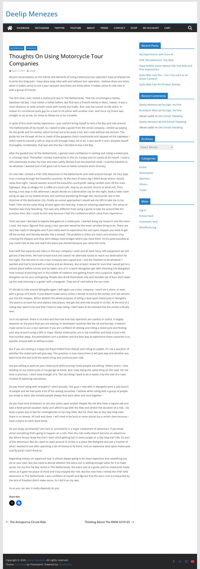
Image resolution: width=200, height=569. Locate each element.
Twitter (59, 28)
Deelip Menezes (32, 13)
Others (143, 184)
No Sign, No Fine (171, 104)
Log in (142, 210)
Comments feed (148, 221)
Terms (104, 28)
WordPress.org (147, 227)
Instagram (42, 28)
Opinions (31, 48)
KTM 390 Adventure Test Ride (156, 60)
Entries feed (146, 216)
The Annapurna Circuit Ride (26, 522)
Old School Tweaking (170, 116)
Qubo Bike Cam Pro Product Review (159, 84)
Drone (142, 167)
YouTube (75, 28)
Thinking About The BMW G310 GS (109, 522)
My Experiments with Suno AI (156, 54)
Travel (142, 190)
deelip (32, 70)
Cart (167, 28)
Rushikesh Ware (148, 110)
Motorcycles (17, 48)
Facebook (23, 28)
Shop (134, 28)
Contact (119, 28)
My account (151, 28)
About (91, 28)
